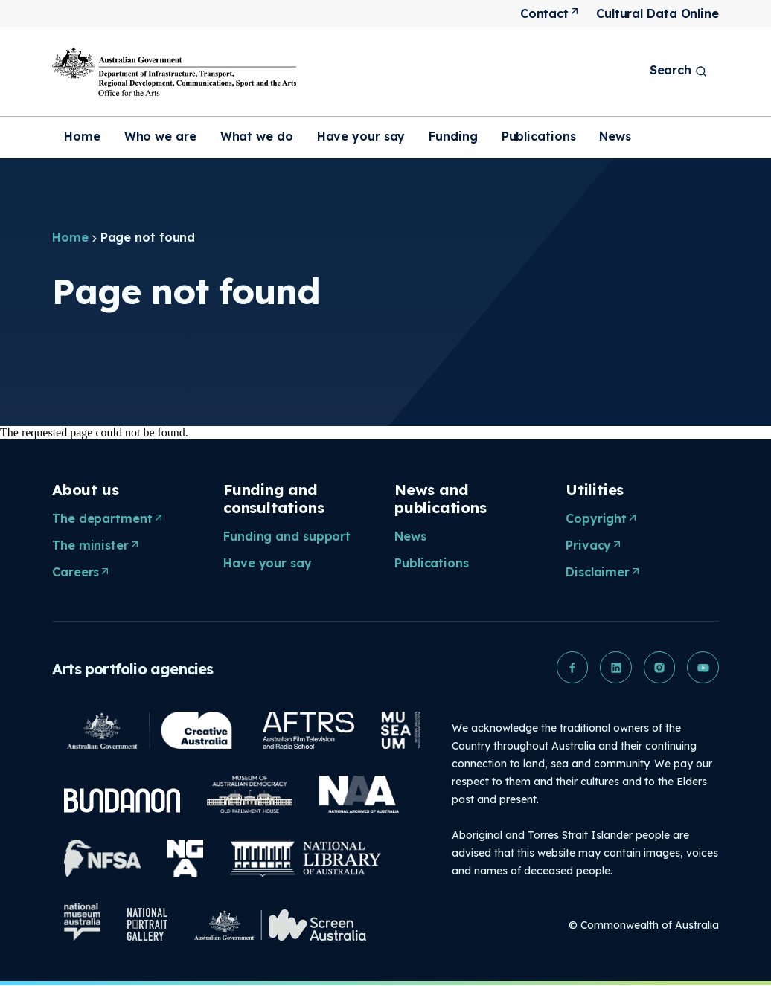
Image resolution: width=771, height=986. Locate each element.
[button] (568, 667)
